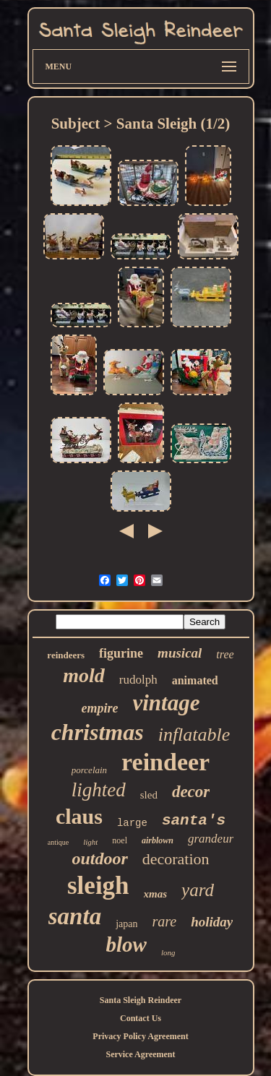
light (90, 842)
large (132, 823)
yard (197, 890)
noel (119, 840)
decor (191, 792)
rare (164, 921)
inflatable (194, 734)
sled (149, 795)
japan (126, 923)
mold (84, 675)
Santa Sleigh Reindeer (140, 1000)
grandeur (210, 838)
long (168, 952)
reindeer (165, 762)
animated (195, 680)
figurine (121, 653)
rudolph (138, 680)
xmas (156, 894)
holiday (212, 921)
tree (224, 654)
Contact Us (140, 1018)
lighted (99, 790)
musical (180, 652)
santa (74, 916)
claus (79, 816)
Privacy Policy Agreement (140, 1036)
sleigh (98, 885)
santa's (193, 820)
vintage (166, 702)
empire (100, 708)
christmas (97, 732)
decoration (176, 859)
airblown (157, 840)
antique (58, 842)
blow (126, 944)
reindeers (66, 655)
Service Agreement (140, 1054)
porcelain (89, 770)
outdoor (99, 858)
